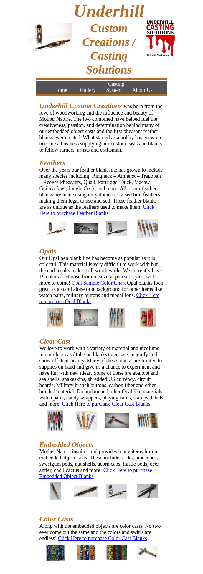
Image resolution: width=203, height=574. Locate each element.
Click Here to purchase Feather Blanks (96, 210)
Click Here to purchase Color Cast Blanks (102, 538)
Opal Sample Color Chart (99, 283)
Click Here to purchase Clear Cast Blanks (106, 404)
